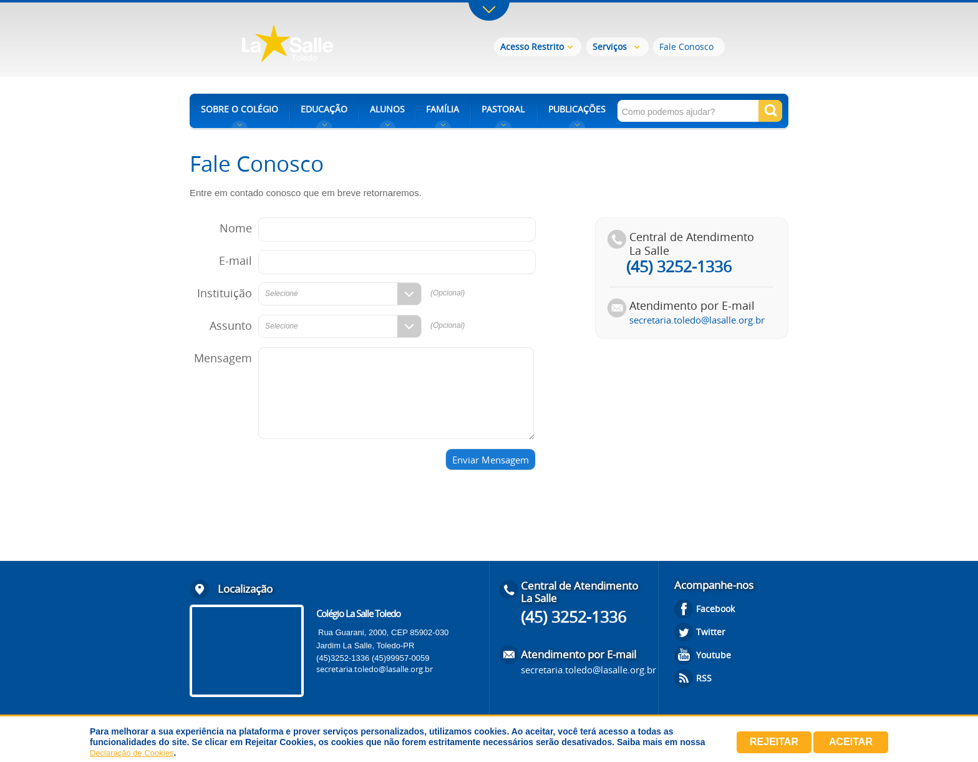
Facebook (715, 609)
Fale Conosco (686, 46)
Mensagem (223, 357)
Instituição (224, 292)
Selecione (281, 293)
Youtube (713, 655)
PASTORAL (503, 109)
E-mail (235, 260)
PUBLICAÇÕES (577, 109)
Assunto (231, 325)
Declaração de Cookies (131, 753)
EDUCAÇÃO (324, 109)
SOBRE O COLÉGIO (239, 109)
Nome (236, 227)
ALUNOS (387, 109)
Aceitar (851, 741)
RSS (704, 678)
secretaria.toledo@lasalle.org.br (697, 320)
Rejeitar (774, 741)
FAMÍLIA (442, 109)
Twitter (710, 632)
